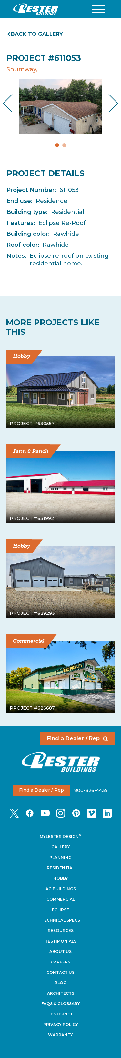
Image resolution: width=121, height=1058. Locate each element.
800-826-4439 (91, 790)
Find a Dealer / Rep (77, 738)
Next (108, 103)
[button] (98, 9)
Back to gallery (35, 34)
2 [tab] (64, 145)
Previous (13, 103)
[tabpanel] (60, 106)
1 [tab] (57, 145)
